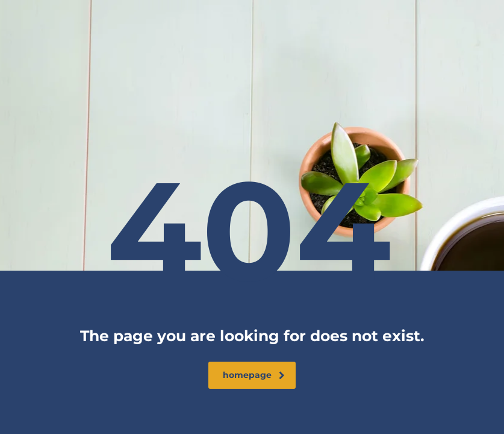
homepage (254, 375)
